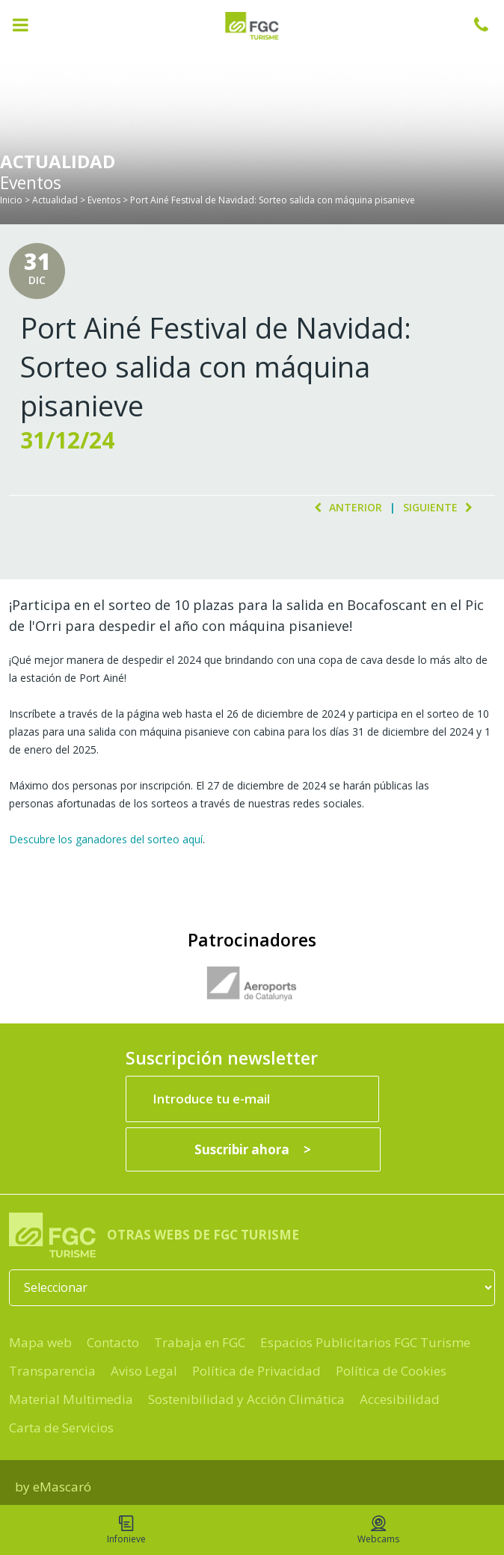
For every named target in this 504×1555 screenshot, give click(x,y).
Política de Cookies (391, 1370)
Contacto (113, 1342)
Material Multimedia (71, 1399)
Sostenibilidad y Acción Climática (246, 1399)
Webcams (378, 1530)
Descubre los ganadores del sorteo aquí (106, 839)
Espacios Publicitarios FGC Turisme (365, 1342)
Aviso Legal (144, 1370)
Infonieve (126, 1530)
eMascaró (62, 1486)
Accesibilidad (400, 1399)
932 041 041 (489, 25)
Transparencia (52, 1370)
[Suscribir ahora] (253, 1149)
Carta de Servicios (61, 1427)
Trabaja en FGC (199, 1342)
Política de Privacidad (256, 1370)
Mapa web (40, 1342)
